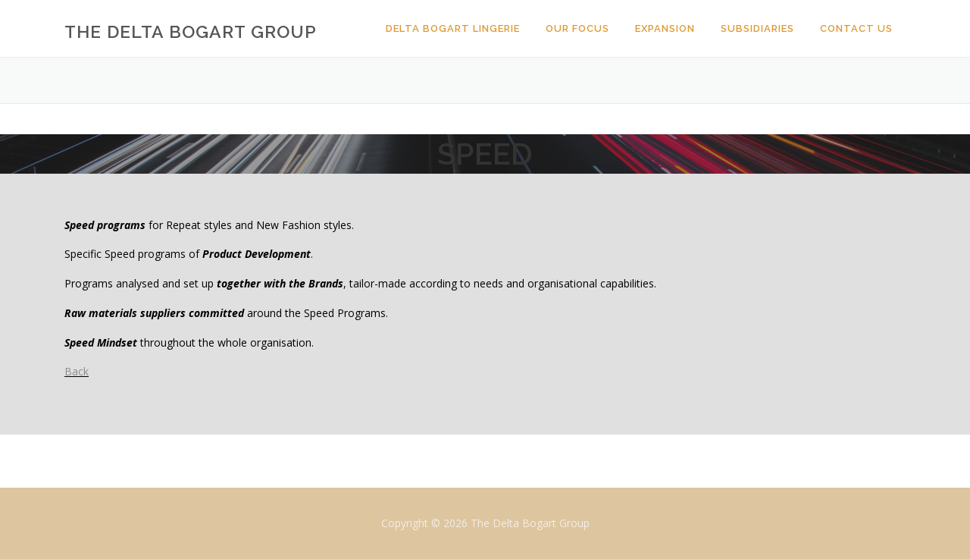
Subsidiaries (757, 28)
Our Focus (577, 28)
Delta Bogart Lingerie (453, 28)
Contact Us (856, 28)
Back (76, 371)
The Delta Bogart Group (190, 30)
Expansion (665, 28)
